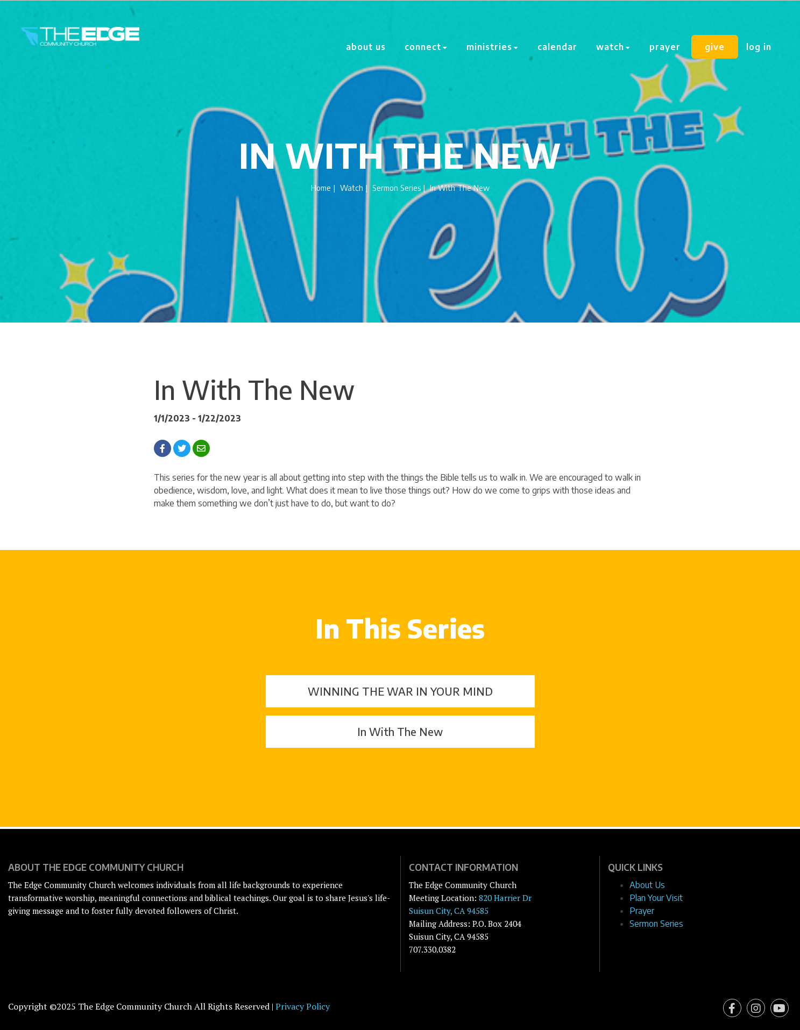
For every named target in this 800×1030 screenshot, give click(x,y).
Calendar (557, 46)
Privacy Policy (302, 1006)
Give (715, 46)
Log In (758, 46)
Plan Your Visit (656, 897)
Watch (351, 187)
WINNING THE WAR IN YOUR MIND (400, 691)
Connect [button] (426, 46)
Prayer (665, 46)
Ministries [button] (492, 46)
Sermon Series (396, 187)
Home (321, 187)
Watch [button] (613, 46)
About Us (366, 46)
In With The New (400, 731)
